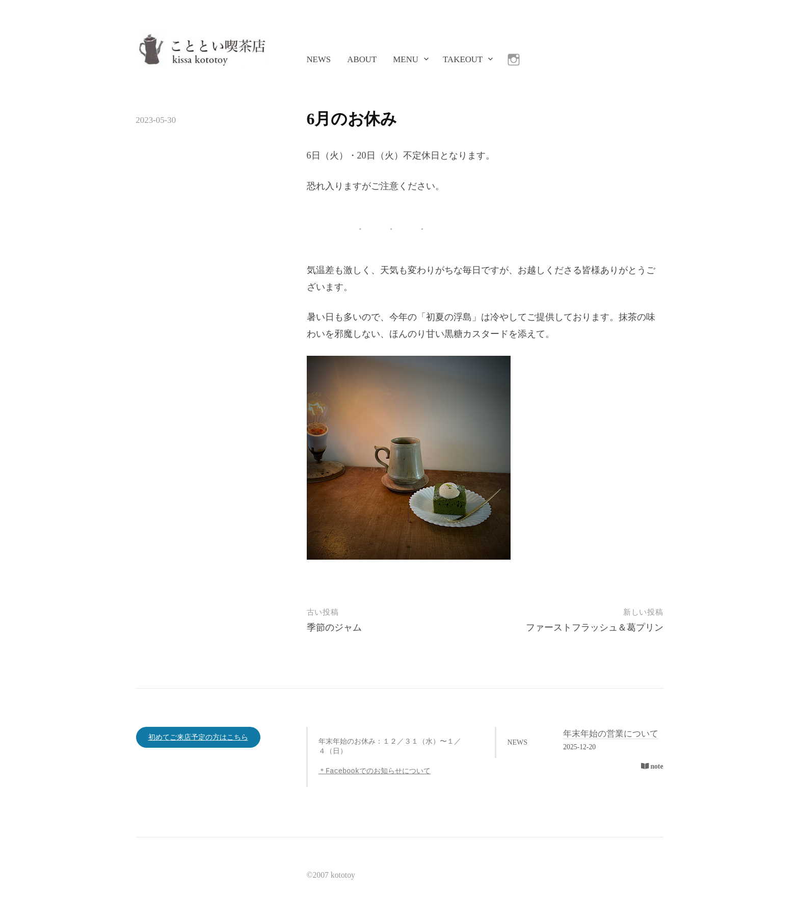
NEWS (318, 59)
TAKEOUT (463, 59)
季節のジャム (334, 627)
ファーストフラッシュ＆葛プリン (594, 627)
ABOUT (362, 59)
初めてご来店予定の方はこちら (198, 737)
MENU (405, 59)
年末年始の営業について (610, 734)
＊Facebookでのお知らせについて (374, 771)
